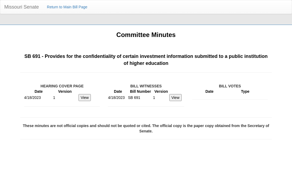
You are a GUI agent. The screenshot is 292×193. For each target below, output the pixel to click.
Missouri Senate (21, 7)
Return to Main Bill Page (67, 7)
